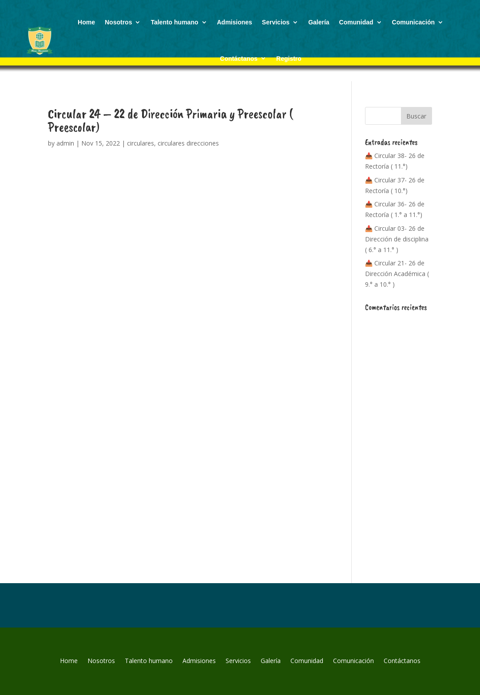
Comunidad (356, 22)
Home (86, 22)
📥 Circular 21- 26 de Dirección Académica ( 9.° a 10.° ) (397, 273)
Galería (318, 22)
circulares (140, 143)
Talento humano (174, 22)
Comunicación (413, 22)
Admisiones (234, 22)
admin (65, 143)
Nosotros (118, 22)
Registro (288, 58)
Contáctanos (239, 58)
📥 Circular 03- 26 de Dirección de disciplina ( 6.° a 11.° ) (396, 239)
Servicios (276, 22)
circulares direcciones (188, 143)
